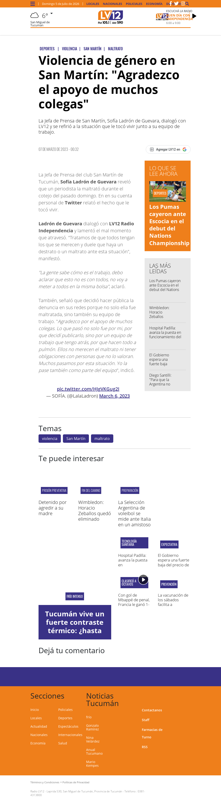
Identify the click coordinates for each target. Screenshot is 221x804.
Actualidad (38, 726)
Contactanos (152, 710)
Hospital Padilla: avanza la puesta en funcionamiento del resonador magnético (166, 334)
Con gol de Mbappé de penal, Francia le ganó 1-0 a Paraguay (134, 602)
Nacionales (112, 3)
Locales (92, 3)
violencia (49, 438)
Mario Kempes (92, 764)
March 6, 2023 (114, 396)
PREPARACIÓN (130, 490)
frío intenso (75, 596)
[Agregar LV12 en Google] (168, 149)
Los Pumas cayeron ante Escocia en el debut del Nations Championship (169, 225)
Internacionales (70, 735)
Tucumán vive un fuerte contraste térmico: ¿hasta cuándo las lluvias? (74, 630)
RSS (145, 747)
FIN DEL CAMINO (91, 490)
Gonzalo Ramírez (92, 727)
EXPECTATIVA (169, 544)
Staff (145, 720)
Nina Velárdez (93, 739)
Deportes (65, 718)
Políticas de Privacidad (75, 782)
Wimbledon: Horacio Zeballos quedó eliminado (159, 316)
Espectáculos (68, 726)
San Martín (75, 438)
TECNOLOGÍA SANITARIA (129, 543)
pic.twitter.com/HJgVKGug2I (88, 389)
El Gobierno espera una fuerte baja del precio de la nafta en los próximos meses (173, 565)
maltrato (102, 438)
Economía (154, 3)
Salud (62, 743)
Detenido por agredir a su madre (53, 508)
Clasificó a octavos (129, 582)
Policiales (134, 3)
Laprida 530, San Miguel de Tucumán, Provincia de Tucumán (84, 791)
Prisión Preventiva (54, 490)
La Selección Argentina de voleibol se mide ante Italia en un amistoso (134, 513)
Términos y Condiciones (44, 782)
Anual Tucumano (94, 751)
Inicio (34, 709)
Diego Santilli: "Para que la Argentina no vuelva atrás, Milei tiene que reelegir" (160, 386)
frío (88, 717)
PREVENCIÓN (168, 584)
